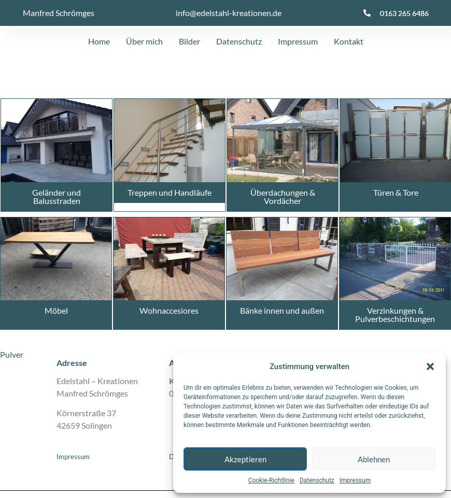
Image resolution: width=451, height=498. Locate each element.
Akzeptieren (245, 459)
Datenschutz (317, 480)
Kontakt (348, 41)
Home (99, 41)
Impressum (355, 480)
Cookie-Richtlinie (271, 480)
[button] (430, 366)
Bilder (189, 41)
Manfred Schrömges (58, 13)
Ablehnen (374, 459)
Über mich (144, 41)
